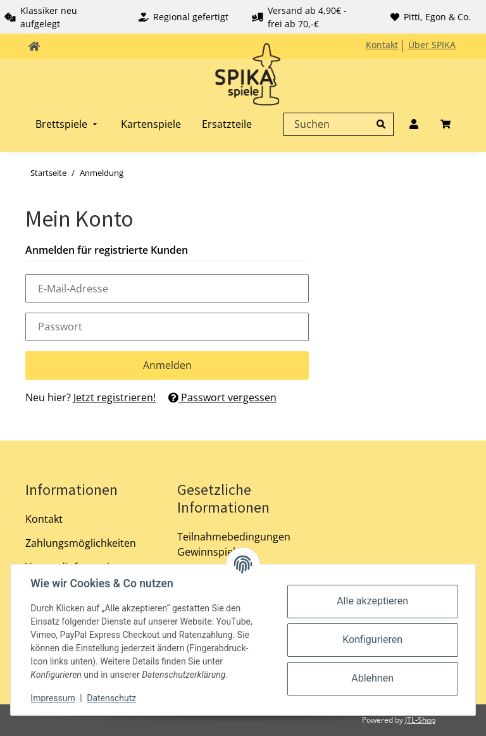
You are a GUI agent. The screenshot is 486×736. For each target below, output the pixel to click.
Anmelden (167, 365)
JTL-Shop (420, 719)
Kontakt (382, 45)
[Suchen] (335, 124)
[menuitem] (67, 124)
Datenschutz (112, 698)
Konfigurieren (372, 639)
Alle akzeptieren (372, 601)
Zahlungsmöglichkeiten (80, 543)
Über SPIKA (432, 45)
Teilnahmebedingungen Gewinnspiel (233, 544)
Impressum (53, 698)
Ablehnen (372, 678)
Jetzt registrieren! (114, 397)
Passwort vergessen (222, 397)
